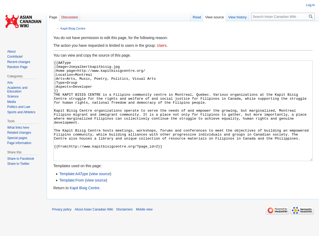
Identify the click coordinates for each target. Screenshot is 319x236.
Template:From (71, 200)
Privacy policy (61, 229)
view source (100, 194)
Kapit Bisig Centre (73, 28)
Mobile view (144, 229)
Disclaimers (124, 229)
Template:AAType (73, 194)
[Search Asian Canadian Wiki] (283, 16)
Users (162, 45)
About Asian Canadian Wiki (94, 229)
